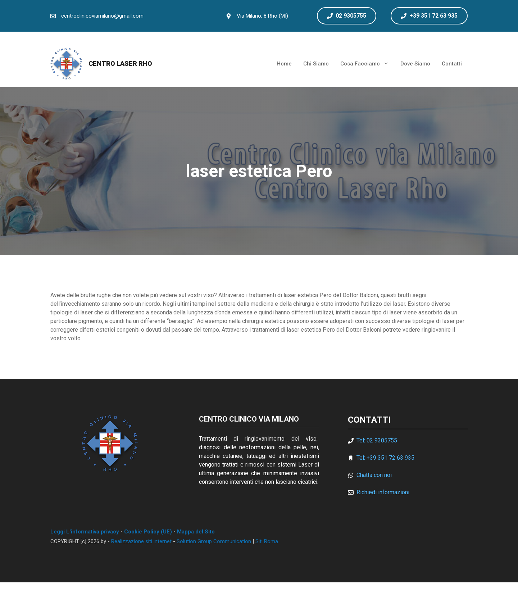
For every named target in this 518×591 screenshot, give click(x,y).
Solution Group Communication (214, 541)
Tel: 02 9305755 (376, 440)
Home (284, 63)
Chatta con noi (374, 475)
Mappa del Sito (196, 531)
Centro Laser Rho (120, 63)
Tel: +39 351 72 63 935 (385, 457)
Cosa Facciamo (367, 64)
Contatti (452, 63)
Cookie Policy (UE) (148, 531)
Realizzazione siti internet (141, 541)
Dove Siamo (415, 63)
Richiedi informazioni (382, 492)
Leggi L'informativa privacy (84, 531)
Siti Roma (266, 541)
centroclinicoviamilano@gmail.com (102, 16)
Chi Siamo (316, 63)
